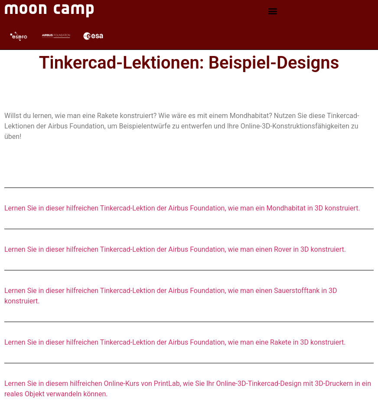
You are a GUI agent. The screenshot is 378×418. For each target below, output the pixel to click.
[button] (272, 11)
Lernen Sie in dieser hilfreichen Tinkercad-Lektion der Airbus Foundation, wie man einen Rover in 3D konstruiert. (175, 249)
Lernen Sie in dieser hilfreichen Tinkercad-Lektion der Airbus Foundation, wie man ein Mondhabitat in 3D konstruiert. (182, 208)
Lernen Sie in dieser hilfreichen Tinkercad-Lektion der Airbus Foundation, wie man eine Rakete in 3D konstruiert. (174, 342)
